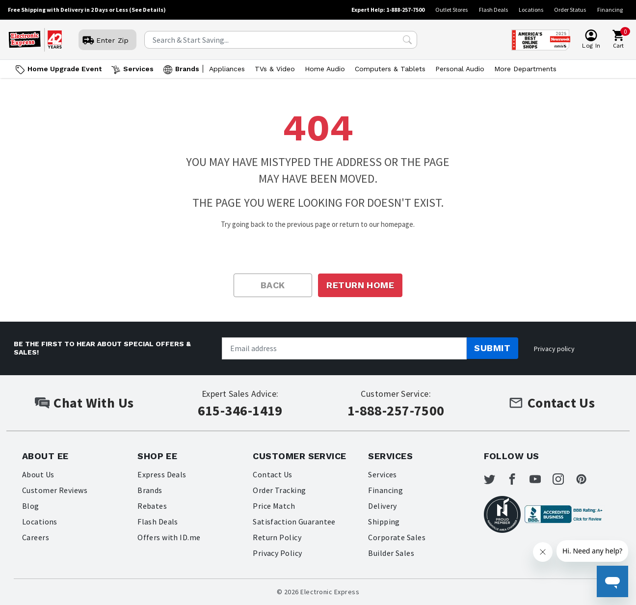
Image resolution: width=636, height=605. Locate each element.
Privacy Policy (277, 553)
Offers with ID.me (169, 537)
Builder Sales (391, 553)
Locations (531, 9)
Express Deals (161, 474)
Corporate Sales (396, 537)
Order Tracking (279, 490)
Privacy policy (554, 348)
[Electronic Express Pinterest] (596, 480)
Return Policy (277, 537)
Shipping (384, 521)
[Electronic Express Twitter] (495, 480)
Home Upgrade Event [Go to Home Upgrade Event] (64, 69)
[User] (107, 40)
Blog (30, 506)
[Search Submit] (407, 40)
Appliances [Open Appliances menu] (227, 69)
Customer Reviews (55, 490)
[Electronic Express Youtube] (545, 480)
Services (382, 474)
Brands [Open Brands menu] (187, 69)
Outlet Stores (451, 9)
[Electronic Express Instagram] (571, 480)
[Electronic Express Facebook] (520, 480)
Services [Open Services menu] (138, 69)
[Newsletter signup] (344, 348)
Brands (149, 490)
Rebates (152, 506)
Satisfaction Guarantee (294, 521)
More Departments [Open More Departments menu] (525, 69)
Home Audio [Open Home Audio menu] (325, 69)
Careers (35, 537)
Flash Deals (493, 9)
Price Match (274, 506)
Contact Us (272, 474)
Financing (610, 9)
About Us (38, 474)
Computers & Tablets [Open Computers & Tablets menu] (390, 69)
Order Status (570, 9)
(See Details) (147, 9)
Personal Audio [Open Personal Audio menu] (459, 69)
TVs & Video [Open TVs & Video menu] (275, 69)
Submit (492, 348)
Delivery (382, 506)
